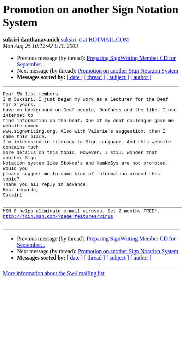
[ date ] (75, 77)
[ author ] (141, 77)
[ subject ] (117, 77)
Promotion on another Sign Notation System (128, 71)
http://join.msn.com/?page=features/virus (58, 241)
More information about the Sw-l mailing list (54, 300)
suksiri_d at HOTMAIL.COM (95, 40)
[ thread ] (94, 77)
